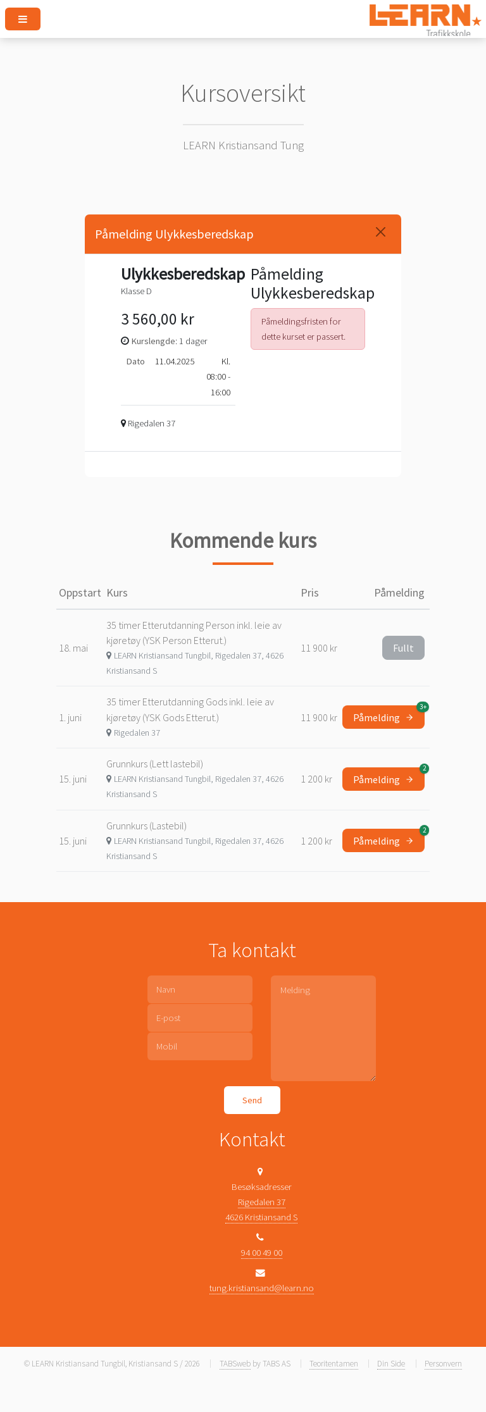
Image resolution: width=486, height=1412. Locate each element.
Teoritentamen (333, 1363)
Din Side (391, 1363)
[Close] (380, 232)
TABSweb (235, 1363)
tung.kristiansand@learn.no (261, 1288)
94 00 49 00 (261, 1252)
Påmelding (389, 714)
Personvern (443, 1363)
